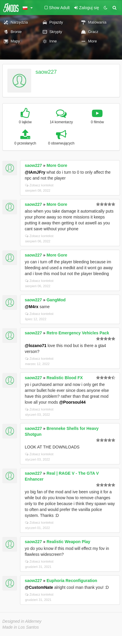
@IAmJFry (35, 172)
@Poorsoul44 (72, 402)
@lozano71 (36, 345)
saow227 (46, 72)
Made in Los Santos (20, 627)
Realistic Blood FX (65, 377)
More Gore (57, 165)
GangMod (56, 300)
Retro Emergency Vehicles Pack (78, 333)
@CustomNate (39, 587)
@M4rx (31, 306)
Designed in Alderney (22, 621)
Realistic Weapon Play (68, 541)
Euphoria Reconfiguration (72, 580)
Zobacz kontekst (39, 185)
